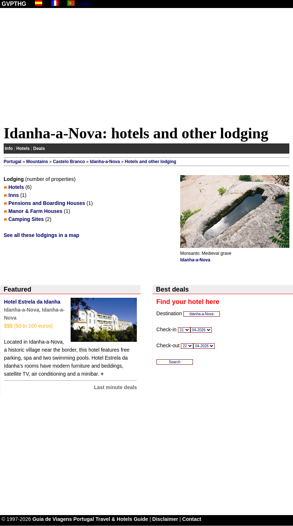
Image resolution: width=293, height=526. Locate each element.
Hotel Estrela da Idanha (32, 302)
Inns (13, 195)
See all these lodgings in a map (41, 235)
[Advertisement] (146, 68)
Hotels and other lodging (150, 161)
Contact (191, 519)
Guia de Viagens (52, 519)
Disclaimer (165, 519)
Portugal (12, 161)
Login (84, 4)
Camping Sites (26, 219)
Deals (39, 148)
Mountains (37, 161)
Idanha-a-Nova (105, 161)
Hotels (23, 148)
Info (9, 148)
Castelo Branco (69, 161)
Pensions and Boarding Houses (46, 203)
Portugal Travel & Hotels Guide (111, 519)
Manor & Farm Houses (35, 211)
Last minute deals (115, 387)
